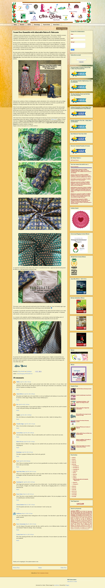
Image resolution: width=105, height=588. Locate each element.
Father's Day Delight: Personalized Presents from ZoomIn (83, 446)
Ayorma (89, 522)
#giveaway (90, 511)
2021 (73, 464)
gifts (83, 519)
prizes (89, 513)
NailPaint (88, 518)
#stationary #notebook (80, 525)
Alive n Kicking (83, 522)
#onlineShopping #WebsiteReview (24, 373)
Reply (17, 389)
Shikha (18, 381)
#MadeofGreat (87, 524)
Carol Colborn (73, 178)
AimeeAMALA (20, 394)
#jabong (72, 527)
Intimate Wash (80, 523)
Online (77, 521)
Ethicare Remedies (76, 512)
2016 (73, 493)
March (74, 482)
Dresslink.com (83, 527)
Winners (72, 519)
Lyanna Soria (19, 534)
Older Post (63, 567)
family (87, 521)
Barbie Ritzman (74, 187)
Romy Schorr (19, 494)
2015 (73, 494)
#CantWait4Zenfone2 (84, 528)
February (75, 484)
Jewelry (72, 517)
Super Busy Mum (20, 471)
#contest (83, 513)
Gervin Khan (19, 432)
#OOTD (78, 513)
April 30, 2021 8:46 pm (25, 461)
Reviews (22, 24)
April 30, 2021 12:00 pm (25, 415)
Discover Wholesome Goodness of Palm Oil (83, 427)
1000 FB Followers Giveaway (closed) (83, 388)
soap (80, 515)
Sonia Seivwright (74, 169)
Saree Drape (80, 524)
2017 (73, 491)
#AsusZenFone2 (77, 528)
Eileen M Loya (20, 441)
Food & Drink (46, 24)
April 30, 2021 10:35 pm (29, 482)
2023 (73, 461)
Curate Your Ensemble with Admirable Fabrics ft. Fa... (80, 480)
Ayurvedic (73, 523)
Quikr (79, 526)
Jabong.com (75, 515)
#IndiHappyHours (75, 522)
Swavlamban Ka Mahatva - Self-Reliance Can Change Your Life (82, 402)
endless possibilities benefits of (79, 170)
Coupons (88, 525)
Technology (37, 24)
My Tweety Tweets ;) (75, 160)
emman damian (20, 504)
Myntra (86, 523)
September (75, 469)
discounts (83, 526)
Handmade (78, 520)
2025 (73, 457)
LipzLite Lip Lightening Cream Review (83, 395)
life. (91, 521)
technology (73, 514)
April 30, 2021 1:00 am (24, 404)
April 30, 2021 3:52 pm (29, 423)
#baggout (72, 525)
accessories (83, 521)
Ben (17, 404)
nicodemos (56, 585)
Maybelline (73, 521)
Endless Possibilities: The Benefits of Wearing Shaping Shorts (83, 440)
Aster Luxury (85, 517)
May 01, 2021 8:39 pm (28, 534)
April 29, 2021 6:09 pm (29, 394)
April (74, 477)
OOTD (29, 24)
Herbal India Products (86, 520)
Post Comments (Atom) (43, 573)
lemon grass (88, 526)
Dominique (19, 452)
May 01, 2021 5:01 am (28, 494)
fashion (89, 515)
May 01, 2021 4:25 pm (27, 513)
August (74, 471)
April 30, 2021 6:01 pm (27, 452)
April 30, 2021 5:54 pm (29, 441)
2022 (73, 462)
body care (78, 519)
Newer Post (16, 567)
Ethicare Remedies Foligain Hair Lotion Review (82, 408)
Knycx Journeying (20, 524)
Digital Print (54, 119)
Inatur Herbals (73, 526)
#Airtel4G (72, 528)
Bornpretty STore (88, 514)
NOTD (83, 518)
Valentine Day (78, 517)
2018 (73, 489)
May (74, 476)
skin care (72, 513)
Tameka (72, 174)
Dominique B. (19, 482)
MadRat (89, 527)
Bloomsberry (77, 527)
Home (15, 24)
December (75, 465)
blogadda (80, 514)
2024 (73, 459)
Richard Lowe (73, 193)
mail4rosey (19, 513)
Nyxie (17, 461)
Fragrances (78, 518)
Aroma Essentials (86, 512)
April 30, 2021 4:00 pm (28, 432)
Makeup (84, 515)
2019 (73, 487)
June (74, 474)
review (73, 511)
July (74, 472)
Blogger (67, 585)
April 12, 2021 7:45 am (25, 381)
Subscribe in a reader (72, 581)
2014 (73, 496)
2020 (73, 486)
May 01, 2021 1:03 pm (29, 504)
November (75, 467)
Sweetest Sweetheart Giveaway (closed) (82, 421)
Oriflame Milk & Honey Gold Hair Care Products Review (84, 434)
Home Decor (56, 24)
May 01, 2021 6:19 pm (31, 524)
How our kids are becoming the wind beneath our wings (83, 415)
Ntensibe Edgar (20, 423)
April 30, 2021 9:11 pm (30, 471)
